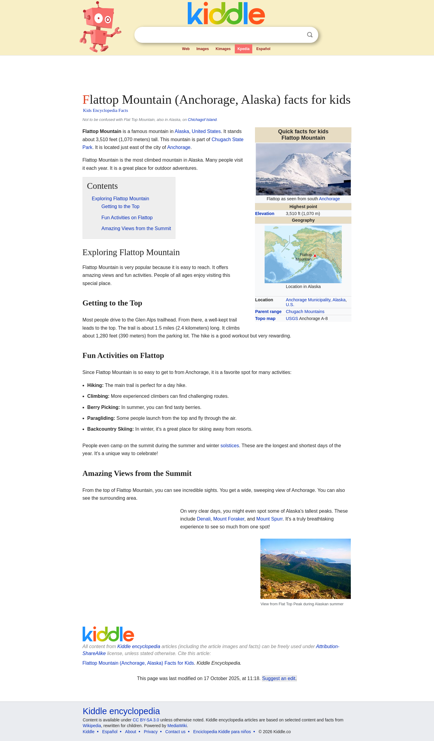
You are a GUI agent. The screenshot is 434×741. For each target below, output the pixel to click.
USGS (292, 318)
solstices (230, 445)
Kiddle (89, 731)
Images (203, 49)
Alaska (182, 131)
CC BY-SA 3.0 (146, 719)
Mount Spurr (269, 518)
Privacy (151, 731)
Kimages (223, 49)
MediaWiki (177, 725)
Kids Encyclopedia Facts (105, 110)
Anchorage (329, 198)
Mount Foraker (228, 518)
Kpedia (243, 49)
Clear (297, 35)
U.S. (290, 304)
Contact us (175, 731)
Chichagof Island (202, 119)
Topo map (265, 318)
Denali (203, 518)
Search (310, 35)
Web (186, 49)
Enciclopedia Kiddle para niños (222, 731)
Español (263, 49)
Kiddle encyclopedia (121, 711)
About (130, 731)
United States (206, 131)
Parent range (268, 311)
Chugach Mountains (305, 311)
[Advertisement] (217, 72)
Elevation (264, 213)
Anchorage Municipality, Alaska (315, 299)
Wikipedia (92, 725)
